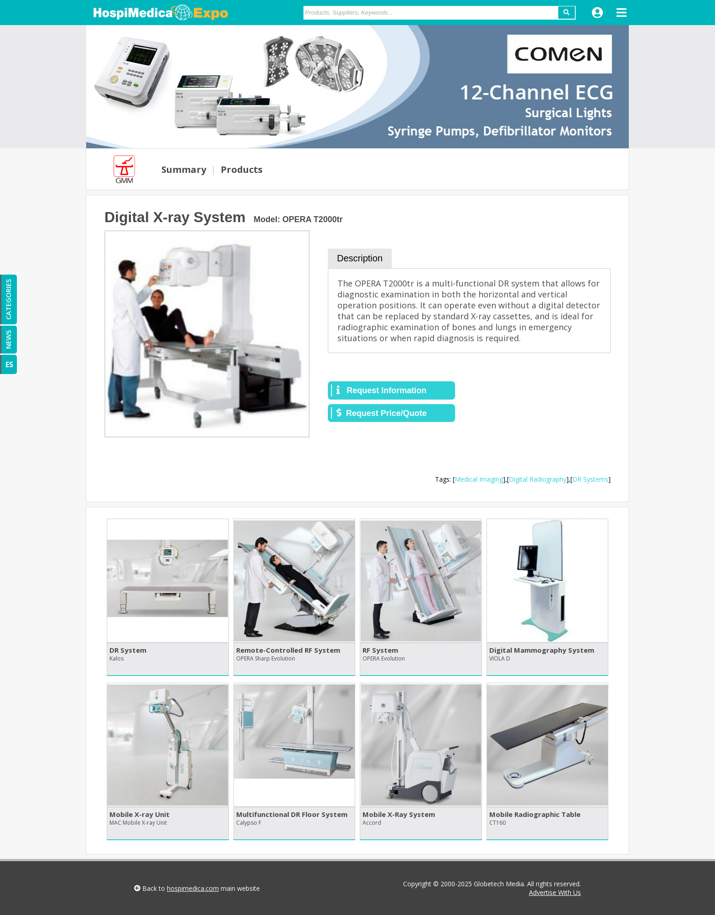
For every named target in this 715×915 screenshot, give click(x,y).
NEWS (8, 339)
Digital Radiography (537, 479)
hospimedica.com (193, 888)
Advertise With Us (555, 892)
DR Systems (590, 479)
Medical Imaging (479, 479)
